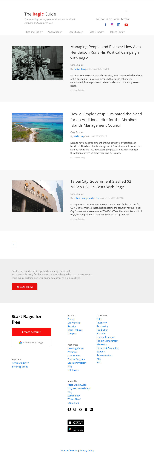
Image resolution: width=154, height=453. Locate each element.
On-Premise (74, 322)
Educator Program (77, 362)
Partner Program (76, 359)
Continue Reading (77, 90)
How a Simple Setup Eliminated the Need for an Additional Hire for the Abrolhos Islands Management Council (106, 119)
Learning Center (76, 348)
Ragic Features (75, 329)
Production (102, 329)
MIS (99, 358)
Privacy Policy (87, 446)
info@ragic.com (20, 366)
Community (74, 395)
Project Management (107, 340)
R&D (99, 362)
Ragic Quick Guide (77, 384)
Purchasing (102, 326)
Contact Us (73, 402)
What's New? (74, 399)
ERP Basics (73, 369)
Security (72, 326)
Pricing (71, 318)
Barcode (101, 333)
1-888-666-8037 (20, 363)
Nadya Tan (79, 68)
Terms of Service (68, 446)
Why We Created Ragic (79, 388)
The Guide (40, 14)
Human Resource (106, 337)
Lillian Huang (80, 197)
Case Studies (76, 64)
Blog (70, 391)
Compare (72, 333)
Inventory (102, 322)
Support (101, 351)
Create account (31, 332)
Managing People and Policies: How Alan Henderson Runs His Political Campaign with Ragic (105, 52)
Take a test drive (24, 286)
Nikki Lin (78, 136)
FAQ (70, 366)
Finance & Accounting (108, 347)
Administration (104, 355)
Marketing (102, 344)
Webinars (72, 351)
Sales (99, 318)
